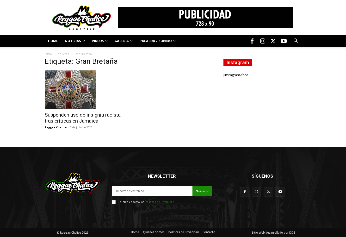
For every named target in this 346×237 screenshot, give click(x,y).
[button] (295, 41)
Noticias (75, 40)
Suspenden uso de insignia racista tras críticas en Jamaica (83, 118)
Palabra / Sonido (158, 40)
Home (53, 40)
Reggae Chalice (56, 127)
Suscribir (202, 191)
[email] (152, 191)
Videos (100, 40)
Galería (124, 40)
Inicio (48, 54)
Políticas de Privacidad (159, 202)
